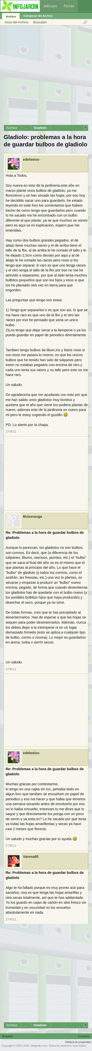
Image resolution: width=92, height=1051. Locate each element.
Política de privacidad (78, 1042)
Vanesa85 (31, 857)
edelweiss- (31, 159)
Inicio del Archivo (17, 22)
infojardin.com (39, 1045)
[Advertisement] (46, 76)
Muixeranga (32, 516)
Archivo (11, 16)
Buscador (40, 22)
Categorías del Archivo (37, 15)
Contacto (84, 1036)
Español (7, 1036)
